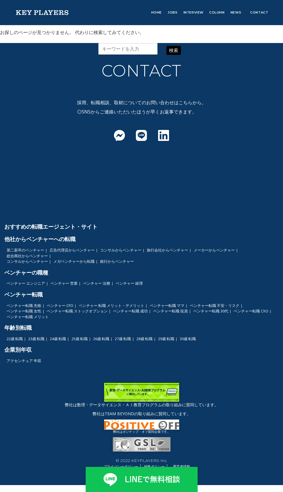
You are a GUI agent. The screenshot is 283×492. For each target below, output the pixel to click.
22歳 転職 (15, 338)
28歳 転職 (144, 338)
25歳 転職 (80, 338)
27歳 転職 (123, 338)
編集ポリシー (154, 466)
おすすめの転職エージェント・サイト (51, 226)
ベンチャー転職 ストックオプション (77, 311)
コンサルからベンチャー (120, 250)
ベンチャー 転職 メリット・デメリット (111, 305)
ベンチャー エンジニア (26, 283)
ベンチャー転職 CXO (251, 311)
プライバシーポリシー (121, 466)
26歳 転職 (101, 338)
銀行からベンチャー (117, 261)
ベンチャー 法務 (96, 283)
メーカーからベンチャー (214, 250)
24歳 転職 (58, 338)
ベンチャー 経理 (129, 283)
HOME (156, 12)
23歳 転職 (36, 338)
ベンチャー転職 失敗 (24, 305)
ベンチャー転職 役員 (170, 311)
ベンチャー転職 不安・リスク (214, 305)
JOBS (172, 12)
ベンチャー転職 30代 (210, 311)
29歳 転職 (166, 338)
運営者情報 (181, 466)
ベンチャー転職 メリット (28, 316)
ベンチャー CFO (60, 305)
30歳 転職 (188, 338)
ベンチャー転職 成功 (130, 311)
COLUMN (216, 12)
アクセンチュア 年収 (24, 360)
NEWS (235, 12)
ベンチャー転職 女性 (24, 311)
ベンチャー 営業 (64, 283)
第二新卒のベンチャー (25, 250)
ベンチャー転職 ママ (167, 305)
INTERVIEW (193, 12)
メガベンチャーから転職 (74, 261)
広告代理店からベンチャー (72, 250)
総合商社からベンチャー (27, 255)
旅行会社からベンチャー (167, 250)
